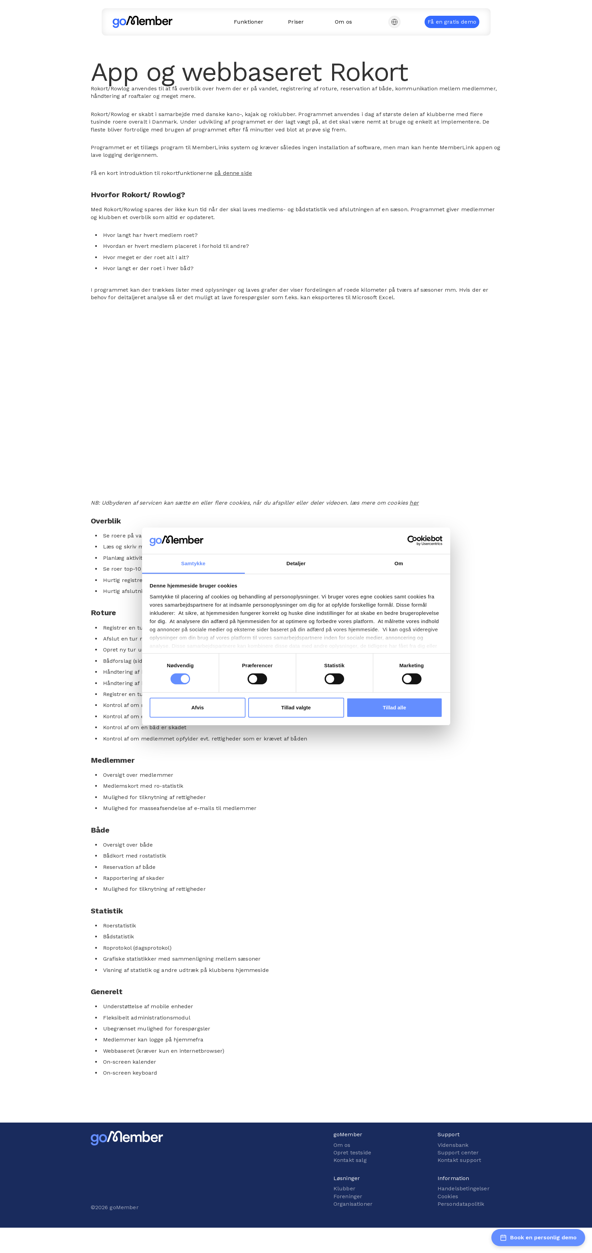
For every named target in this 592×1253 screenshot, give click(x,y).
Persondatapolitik (461, 1204)
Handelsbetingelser (464, 1188)
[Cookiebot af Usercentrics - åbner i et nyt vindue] (412, 540)
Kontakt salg (350, 1160)
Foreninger (348, 1196)
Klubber (344, 1188)
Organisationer (353, 1204)
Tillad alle (394, 707)
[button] (394, 22)
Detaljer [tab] (296, 563)
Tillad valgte (296, 707)
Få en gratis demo (452, 21)
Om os (342, 1145)
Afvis (197, 707)
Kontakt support (459, 1160)
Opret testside (352, 1152)
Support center (458, 1152)
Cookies (448, 1196)
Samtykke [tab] (193, 563)
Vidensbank (453, 1145)
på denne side (233, 173)
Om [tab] (398, 563)
